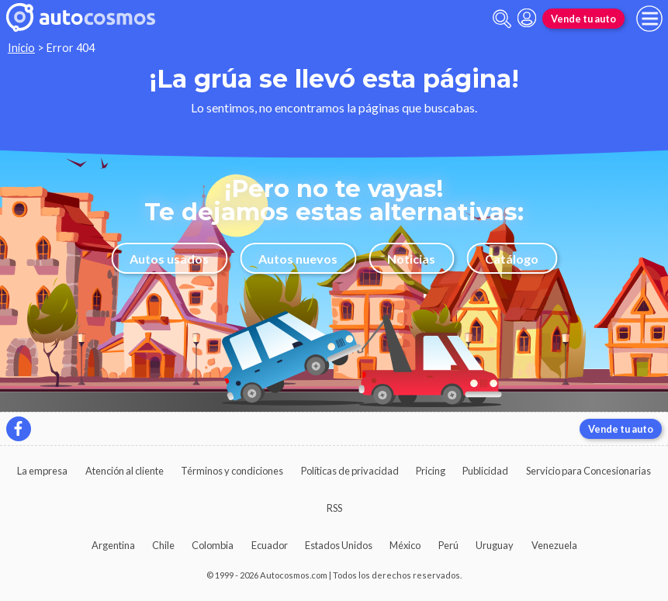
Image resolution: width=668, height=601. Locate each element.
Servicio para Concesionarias (588, 471)
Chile (163, 545)
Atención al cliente (124, 471)
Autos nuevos (297, 258)
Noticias (411, 258)
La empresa (42, 471)
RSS (334, 508)
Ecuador (269, 545)
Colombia (213, 545)
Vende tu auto (583, 18)
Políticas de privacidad (350, 471)
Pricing (430, 471)
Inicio (21, 47)
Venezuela (554, 545)
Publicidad (485, 471)
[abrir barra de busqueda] (502, 19)
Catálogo (511, 258)
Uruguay (495, 545)
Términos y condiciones (232, 471)
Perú (448, 545)
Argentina (113, 545)
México (405, 545)
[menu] (649, 18)
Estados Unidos (338, 545)
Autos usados (169, 258)
